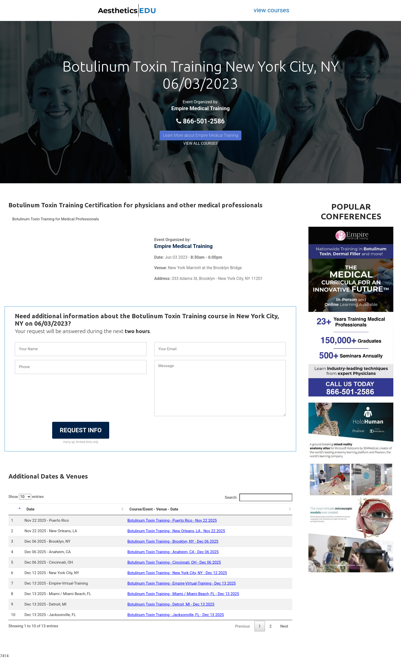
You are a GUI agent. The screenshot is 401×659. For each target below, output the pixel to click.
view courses (271, 10)
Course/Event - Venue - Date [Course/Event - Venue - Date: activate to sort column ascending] (153, 509)
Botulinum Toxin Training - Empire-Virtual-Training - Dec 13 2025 (181, 583)
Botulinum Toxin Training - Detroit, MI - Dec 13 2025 (170, 604)
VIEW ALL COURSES (200, 143)
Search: (258, 497)
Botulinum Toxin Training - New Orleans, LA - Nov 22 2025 (176, 531)
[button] (314, 311)
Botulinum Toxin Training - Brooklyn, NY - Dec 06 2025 (172, 541)
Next (284, 626)
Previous (242, 626)
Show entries (26, 496)
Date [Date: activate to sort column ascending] (31, 509)
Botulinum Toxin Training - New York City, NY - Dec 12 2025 (177, 573)
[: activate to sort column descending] (15, 509)
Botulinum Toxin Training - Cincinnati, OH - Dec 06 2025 (174, 562)
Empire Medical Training (200, 108)
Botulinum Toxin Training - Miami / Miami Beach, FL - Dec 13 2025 (183, 594)
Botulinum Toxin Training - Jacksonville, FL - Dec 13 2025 (175, 614)
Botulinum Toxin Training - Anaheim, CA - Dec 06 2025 (173, 552)
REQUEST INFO (81, 430)
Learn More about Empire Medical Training (200, 135)
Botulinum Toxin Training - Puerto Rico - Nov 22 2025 (172, 520)
